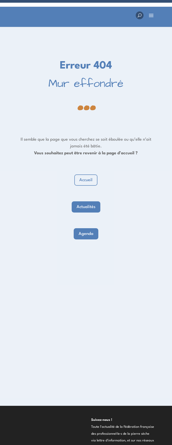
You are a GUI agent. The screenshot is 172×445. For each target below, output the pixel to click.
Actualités (86, 207)
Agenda (86, 234)
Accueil (85, 180)
